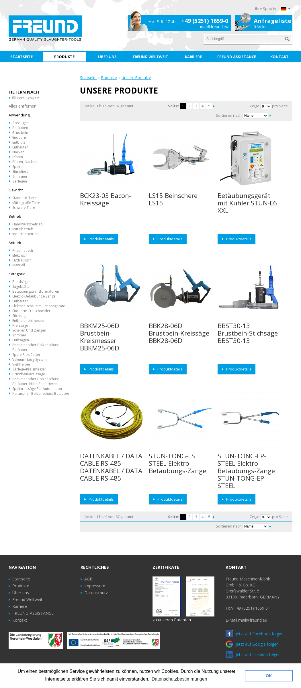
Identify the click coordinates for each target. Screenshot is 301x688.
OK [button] (269, 675)
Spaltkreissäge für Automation (37, 388)
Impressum (94, 585)
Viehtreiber (21, 364)
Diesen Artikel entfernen (13, 97)
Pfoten (17, 156)
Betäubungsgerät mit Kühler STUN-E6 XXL (247, 203)
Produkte (109, 77)
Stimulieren (21, 171)
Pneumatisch (22, 250)
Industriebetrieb (25, 233)
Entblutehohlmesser (28, 320)
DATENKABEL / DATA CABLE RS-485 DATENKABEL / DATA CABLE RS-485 (111, 467)
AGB (88, 579)
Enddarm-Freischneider (31, 310)
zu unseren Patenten (172, 619)
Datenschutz (96, 592)
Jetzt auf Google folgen (252, 644)
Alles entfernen (22, 106)
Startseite (88, 77)
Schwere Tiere (23, 207)
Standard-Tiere (24, 197)
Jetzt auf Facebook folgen (255, 633)
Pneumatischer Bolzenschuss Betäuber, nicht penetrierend (36, 381)
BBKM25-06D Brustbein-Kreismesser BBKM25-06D (99, 336)
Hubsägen (20, 340)
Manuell (18, 265)
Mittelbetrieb (22, 229)
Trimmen (19, 176)
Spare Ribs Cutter (26, 354)
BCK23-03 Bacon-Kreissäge (105, 199)
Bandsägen (21, 281)
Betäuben (20, 127)
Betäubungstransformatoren (35, 291)
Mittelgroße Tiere (26, 202)
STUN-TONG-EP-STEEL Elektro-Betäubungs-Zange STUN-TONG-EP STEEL (246, 470)
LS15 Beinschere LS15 (173, 199)
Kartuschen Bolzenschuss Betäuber (40, 393)
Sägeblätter (21, 286)
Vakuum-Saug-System (29, 359)
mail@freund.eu (214, 26)
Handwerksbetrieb (27, 224)
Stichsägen (21, 315)
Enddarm (19, 137)
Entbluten (20, 142)
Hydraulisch (22, 260)
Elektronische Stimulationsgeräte (38, 306)
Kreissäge (20, 325)
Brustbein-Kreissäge (28, 374)
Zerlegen (19, 181)
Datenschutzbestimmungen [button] (179, 679)
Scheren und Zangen (29, 330)
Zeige (254, 105)
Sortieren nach (229, 115)
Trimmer (19, 335)
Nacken (18, 152)
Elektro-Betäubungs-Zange (34, 296)
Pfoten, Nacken (24, 161)
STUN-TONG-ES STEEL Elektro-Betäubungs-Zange (177, 463)
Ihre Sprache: (266, 8)
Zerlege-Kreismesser (29, 369)
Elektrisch (20, 255)
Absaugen (20, 122)
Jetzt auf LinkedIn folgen (253, 654)
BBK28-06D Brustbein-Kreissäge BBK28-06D (179, 333)
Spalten (18, 166)
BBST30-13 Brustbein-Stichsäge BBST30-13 (248, 333)
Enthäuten (20, 147)
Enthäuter (20, 301)
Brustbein (20, 132)
